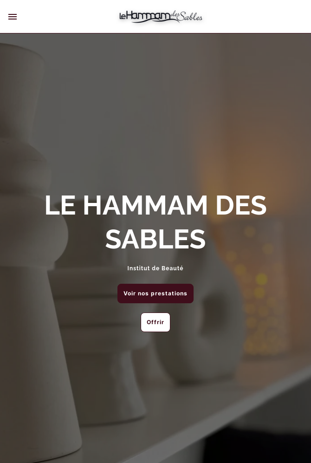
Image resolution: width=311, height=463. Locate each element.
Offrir (155, 322)
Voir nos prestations (155, 293)
